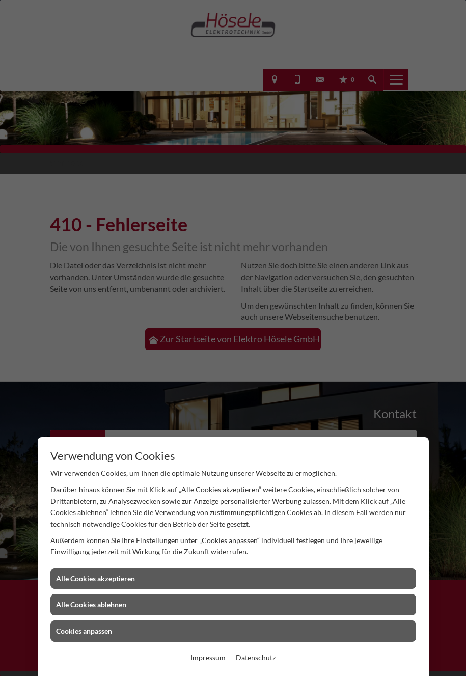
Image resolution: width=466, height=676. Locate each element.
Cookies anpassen (84, 631)
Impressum (208, 657)
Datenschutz (256, 657)
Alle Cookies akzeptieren (95, 578)
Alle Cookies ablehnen (91, 604)
